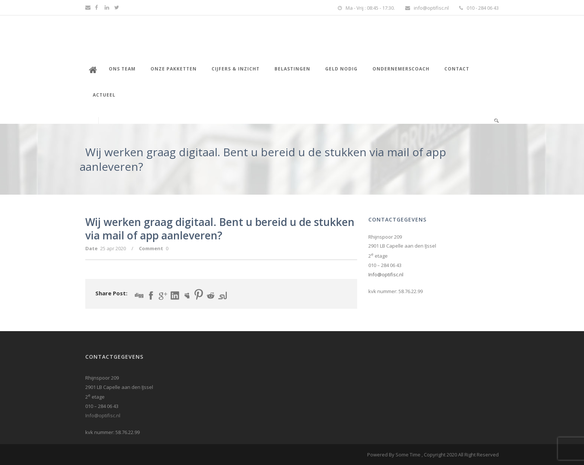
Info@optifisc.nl (385, 274)
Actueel (104, 95)
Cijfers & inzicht (236, 69)
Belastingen (292, 69)
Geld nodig (341, 69)
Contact (456, 69)
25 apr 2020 (113, 248)
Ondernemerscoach (400, 69)
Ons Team (122, 69)
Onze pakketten (173, 69)
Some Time (408, 454)
